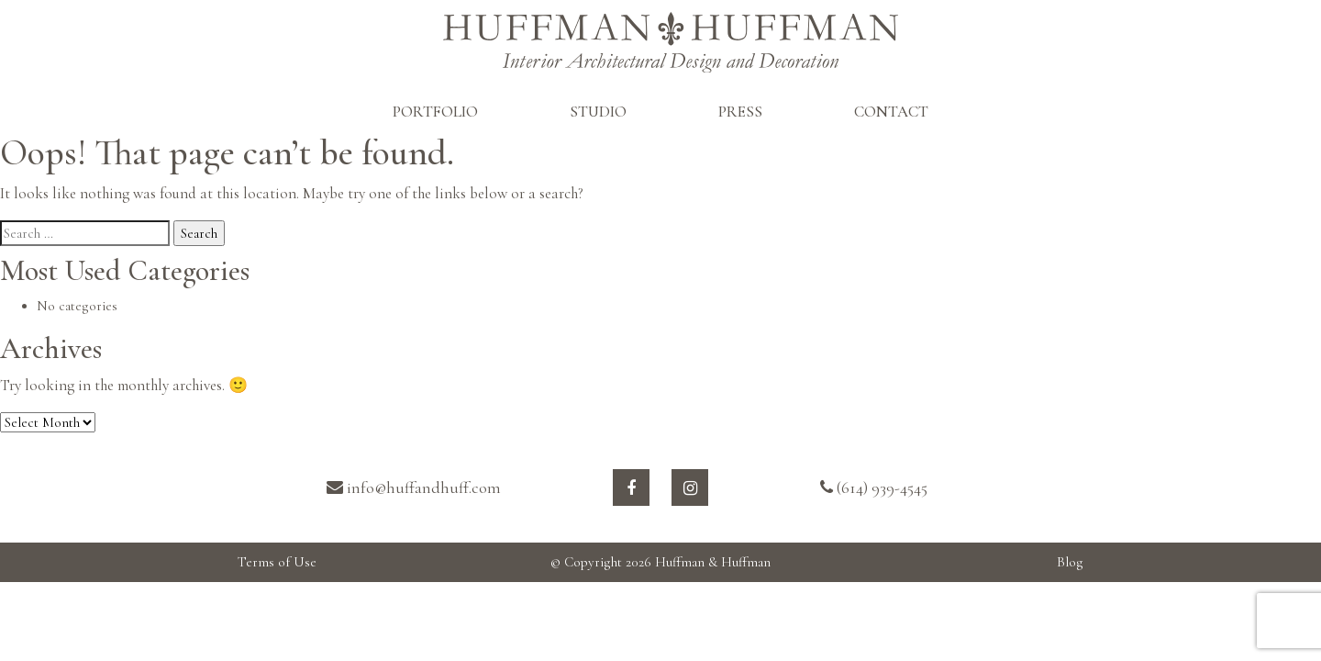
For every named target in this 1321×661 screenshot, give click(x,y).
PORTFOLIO (435, 111)
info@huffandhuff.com (414, 487)
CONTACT (891, 111)
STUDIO (598, 111)
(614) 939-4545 (873, 487)
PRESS (740, 111)
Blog (1070, 562)
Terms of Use (277, 562)
